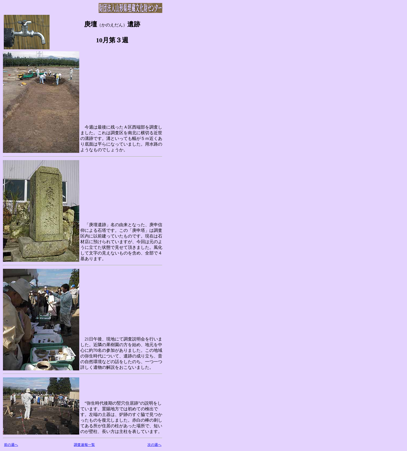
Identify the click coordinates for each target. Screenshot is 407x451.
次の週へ (154, 445)
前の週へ (11, 445)
